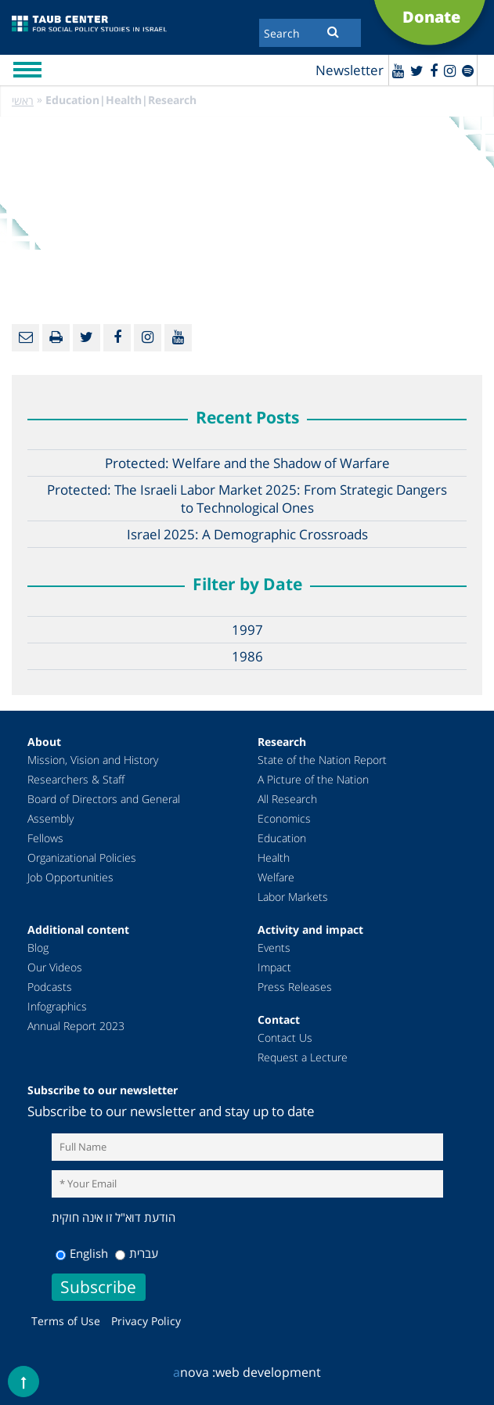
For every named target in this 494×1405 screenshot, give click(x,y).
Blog (38, 947)
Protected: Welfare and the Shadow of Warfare (247, 463)
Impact (274, 967)
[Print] (56, 337)
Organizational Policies (81, 857)
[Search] (310, 33)
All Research (287, 798)
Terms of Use (65, 1320)
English (82, 1253)
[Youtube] (398, 70)
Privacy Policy (146, 1320)
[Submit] (333, 31)
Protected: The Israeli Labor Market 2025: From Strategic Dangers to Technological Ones (247, 499)
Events (274, 947)
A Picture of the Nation (313, 779)
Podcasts (49, 986)
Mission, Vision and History (92, 759)
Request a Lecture (303, 1057)
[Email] (25, 337)
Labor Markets (293, 896)
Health (274, 857)
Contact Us (285, 1037)
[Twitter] (417, 70)
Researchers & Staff (75, 779)
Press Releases (295, 986)
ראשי (23, 100)
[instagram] (450, 70)
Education (282, 837)
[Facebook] (434, 70)
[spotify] (468, 70)
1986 (247, 656)
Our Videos (54, 967)
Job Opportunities (70, 877)
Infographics (57, 1006)
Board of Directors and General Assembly (103, 808)
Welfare (276, 877)
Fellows (45, 837)
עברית (136, 1253)
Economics (284, 818)
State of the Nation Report (322, 759)
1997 (247, 630)
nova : (194, 1372)
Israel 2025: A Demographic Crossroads (247, 534)
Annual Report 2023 (75, 1025)
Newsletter (350, 70)
